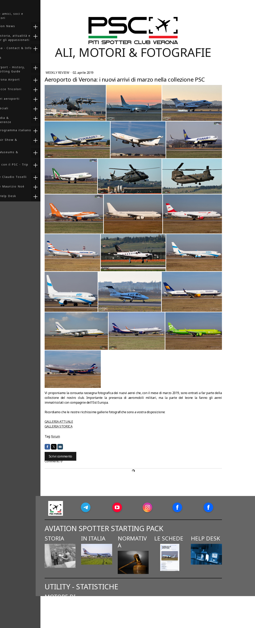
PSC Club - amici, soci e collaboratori (23, 16)
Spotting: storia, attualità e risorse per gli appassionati (26, 38)
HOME (8, 4)
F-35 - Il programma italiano (27, 130)
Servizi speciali (15, 108)
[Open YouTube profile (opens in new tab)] (141, 507)
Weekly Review (82, 72)
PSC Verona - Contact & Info (27, 48)
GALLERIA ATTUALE (83, 421)
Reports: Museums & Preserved (20, 154)
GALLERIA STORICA (83, 426)
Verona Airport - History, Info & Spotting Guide (23, 69)
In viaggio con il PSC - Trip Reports (25, 167)
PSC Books (12, 57)
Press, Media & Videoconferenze (17, 120)
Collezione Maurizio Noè (23, 186)
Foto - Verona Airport (21, 79)
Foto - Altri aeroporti (21, 99)
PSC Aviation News (18, 26)
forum (79, 436)
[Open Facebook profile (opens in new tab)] (201, 507)
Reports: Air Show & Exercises (20, 142)
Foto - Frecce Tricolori (22, 89)
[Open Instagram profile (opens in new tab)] (172, 507)
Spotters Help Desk (19, 196)
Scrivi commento (84, 456)
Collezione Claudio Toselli (24, 177)
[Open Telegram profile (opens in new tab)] (110, 507)
